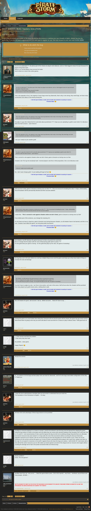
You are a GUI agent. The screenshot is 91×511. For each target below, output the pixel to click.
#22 (87, 105)
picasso (5, 124)
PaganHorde (17, 252)
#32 (87, 328)
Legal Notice (79, 507)
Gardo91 (16, 387)
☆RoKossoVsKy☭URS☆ (7, 77)
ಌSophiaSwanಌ (7, 95)
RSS (89, 507)
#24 (87, 142)
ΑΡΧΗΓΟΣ (20, 490)
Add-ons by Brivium (61, 509)
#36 (87, 404)
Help (83, 507)
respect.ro (17, 312)
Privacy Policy (87, 509)
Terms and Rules (79, 509)
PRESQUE (6, 142)
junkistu (16, 108)
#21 (87, 75)
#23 (87, 126)
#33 (87, 348)
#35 (87, 385)
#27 (87, 231)
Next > (23, 61)
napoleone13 (6, 441)
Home (5, 18)
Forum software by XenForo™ (36, 509)
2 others (31, 312)
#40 (87, 488)
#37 (87, 422)
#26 (87, 198)
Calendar (20, 18)
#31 (87, 310)
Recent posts (5, 21)
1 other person (33, 490)
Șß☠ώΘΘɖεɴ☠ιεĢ (19, 350)
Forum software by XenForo (12, 509)
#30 (87, 295)
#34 (87, 367)
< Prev (9, 61)
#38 (87, 447)
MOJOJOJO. (6, 268)
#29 (87, 267)
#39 (87, 465)
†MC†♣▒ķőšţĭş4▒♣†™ (7, 484)
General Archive (11, 31)
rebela (20, 312)
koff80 (4, 347)
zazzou (16, 490)
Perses (16, 270)
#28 (87, 249)
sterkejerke (22, 31)
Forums (12, 18)
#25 (87, 180)
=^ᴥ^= (4, 329)
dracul (4, 385)
